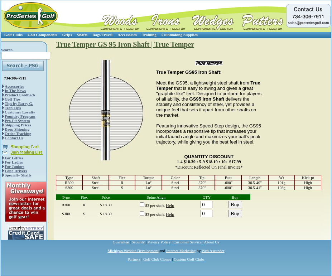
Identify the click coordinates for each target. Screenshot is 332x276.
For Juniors (14, 166)
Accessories (127, 35)
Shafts (82, 35)
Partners (133, 259)
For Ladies (14, 162)
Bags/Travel (102, 35)
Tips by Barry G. (19, 103)
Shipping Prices (18, 125)
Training (149, 35)
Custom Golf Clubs (189, 259)
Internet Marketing (181, 250)
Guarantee (121, 242)
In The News (15, 90)
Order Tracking (18, 133)
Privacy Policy (159, 242)
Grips (67, 35)
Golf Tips (12, 99)
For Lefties (14, 158)
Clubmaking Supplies (180, 35)
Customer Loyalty (20, 112)
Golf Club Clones (157, 259)
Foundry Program (20, 116)
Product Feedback (20, 95)
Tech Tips (13, 108)
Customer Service (187, 242)
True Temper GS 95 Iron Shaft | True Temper (125, 44)
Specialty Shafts (18, 175)
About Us (211, 242)
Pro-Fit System (17, 120)
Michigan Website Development (133, 250)
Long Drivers (16, 171)
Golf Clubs (13, 35)
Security (138, 242)
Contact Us (14, 138)
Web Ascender (213, 250)
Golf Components (42, 35)
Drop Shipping (17, 129)
